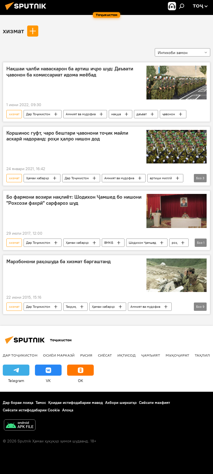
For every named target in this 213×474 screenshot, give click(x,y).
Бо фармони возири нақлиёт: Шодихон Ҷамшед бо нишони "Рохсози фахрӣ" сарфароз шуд (73, 200)
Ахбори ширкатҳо (121, 402)
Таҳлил (202, 355)
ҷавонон (168, 114)
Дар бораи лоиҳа (18, 402)
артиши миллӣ (161, 178)
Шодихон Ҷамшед (142, 242)
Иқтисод (126, 355)
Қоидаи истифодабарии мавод (75, 402)
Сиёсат (105, 355)
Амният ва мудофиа (81, 114)
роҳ (174, 242)
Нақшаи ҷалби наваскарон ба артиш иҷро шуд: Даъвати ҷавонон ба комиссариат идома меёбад (69, 72)
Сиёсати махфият (154, 402)
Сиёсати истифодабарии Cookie (31, 410)
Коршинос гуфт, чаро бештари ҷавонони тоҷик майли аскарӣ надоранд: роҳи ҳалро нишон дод (67, 136)
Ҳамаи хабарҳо (37, 178)
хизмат (13, 31)
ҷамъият (150, 355)
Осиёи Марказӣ (59, 355)
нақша (116, 114)
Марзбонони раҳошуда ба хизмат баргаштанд (58, 261)
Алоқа (67, 410)
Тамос (41, 402)
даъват (141, 114)
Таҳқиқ (71, 306)
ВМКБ (108, 242)
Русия (86, 355)
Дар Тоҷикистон (38, 114)
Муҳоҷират (177, 355)
